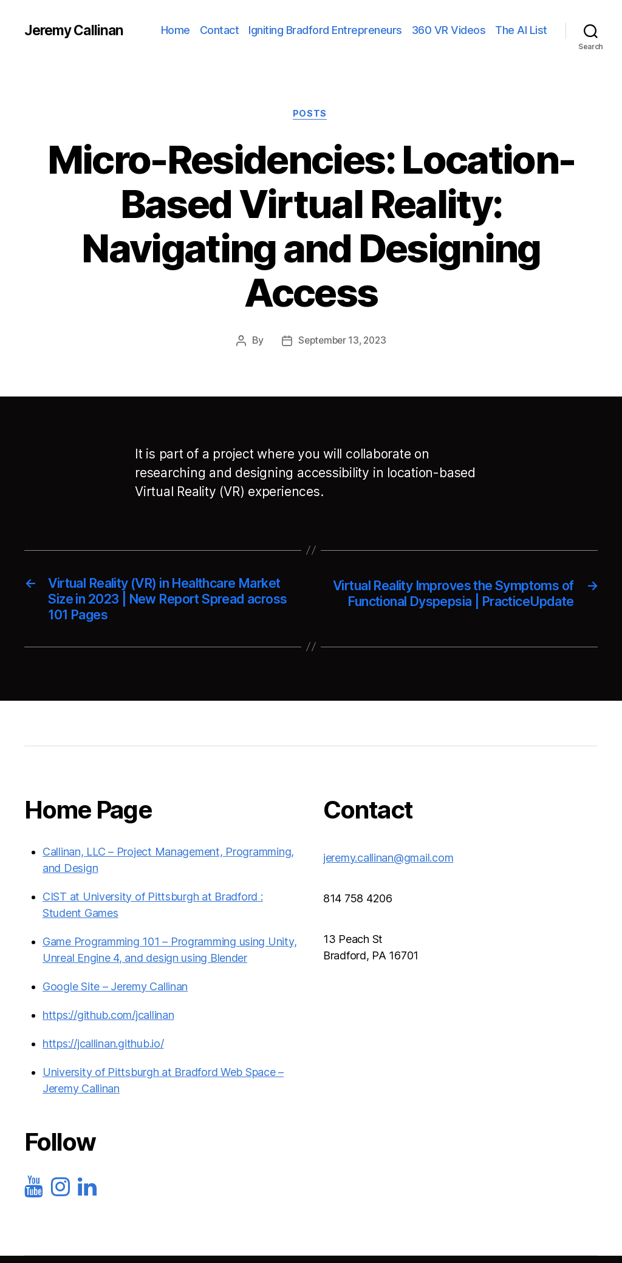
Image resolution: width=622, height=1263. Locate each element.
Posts (311, 114)
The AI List (521, 30)
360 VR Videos (449, 30)
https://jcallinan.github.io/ (103, 1050)
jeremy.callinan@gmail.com (388, 864)
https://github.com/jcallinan (108, 1021)
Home (175, 30)
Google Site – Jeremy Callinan (115, 993)
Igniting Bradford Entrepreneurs (325, 30)
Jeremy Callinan (76, 30)
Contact (219, 30)
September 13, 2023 (342, 342)
